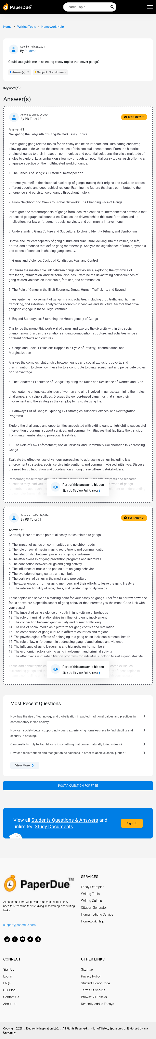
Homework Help (92, 921)
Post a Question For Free (78, 785)
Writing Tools (90, 894)
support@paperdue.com (19, 925)
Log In (7, 976)
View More (24, 765)
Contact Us (11, 997)
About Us (9, 1004)
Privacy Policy (91, 976)
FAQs (7, 983)
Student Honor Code (95, 983)
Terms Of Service (93, 990)
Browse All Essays (94, 997)
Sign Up (132, 823)
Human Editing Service (97, 914)
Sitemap (87, 969)
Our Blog (9, 990)
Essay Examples (92, 887)
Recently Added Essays (97, 1004)
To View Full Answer (82, 490)
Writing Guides (91, 901)
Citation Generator (94, 908)
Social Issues (57, 72)
